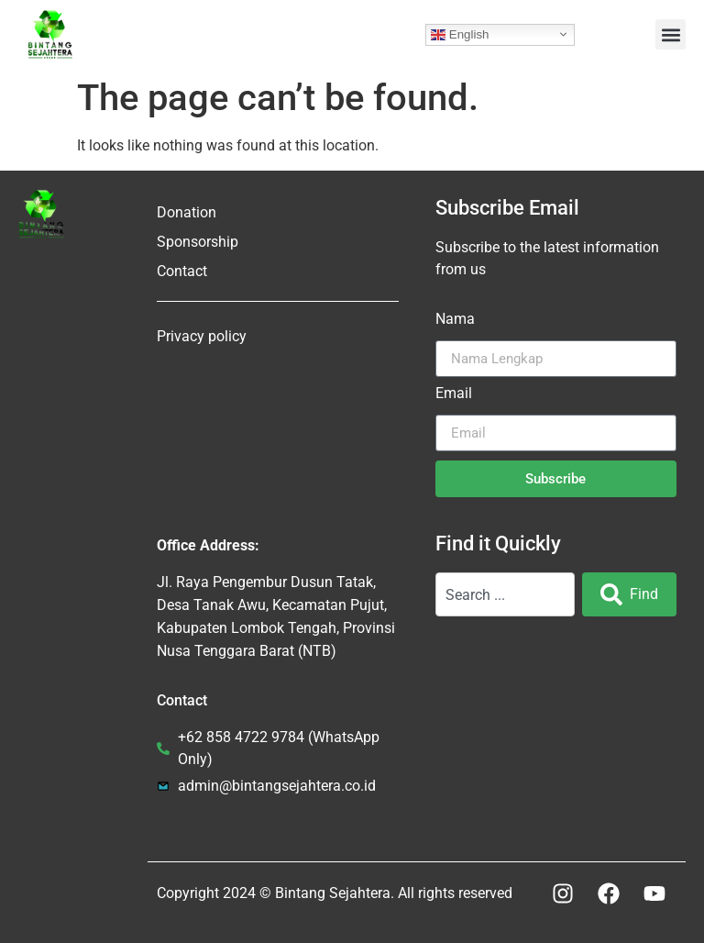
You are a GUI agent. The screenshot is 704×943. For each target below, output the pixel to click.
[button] (670, 34)
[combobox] (505, 594)
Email (453, 394)
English (460, 34)
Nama (455, 319)
